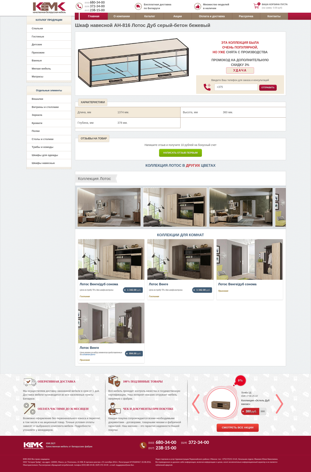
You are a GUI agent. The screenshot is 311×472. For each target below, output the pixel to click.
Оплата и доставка (212, 16)
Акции (177, 16)
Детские (37, 44)
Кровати (37, 123)
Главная (93, 16)
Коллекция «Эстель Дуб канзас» (255, 402)
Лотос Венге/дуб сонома (99, 284)
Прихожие (38, 52)
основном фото (88, 354)
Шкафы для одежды (45, 155)
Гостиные (38, 36)
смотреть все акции (237, 427)
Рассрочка (246, 16)
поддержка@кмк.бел (125, 465)
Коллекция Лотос (94, 178)
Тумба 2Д (246, 392)
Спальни (37, 28)
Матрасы (37, 76)
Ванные (37, 60)
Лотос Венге (158, 284)
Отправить (268, 87)
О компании (121, 16)
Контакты (273, 16)
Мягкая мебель (41, 68)
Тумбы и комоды (42, 147)
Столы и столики (43, 139)
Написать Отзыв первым (180, 152)
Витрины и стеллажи (45, 107)
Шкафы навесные (43, 163)
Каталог (149, 16)
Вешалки (37, 98)
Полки (36, 130)
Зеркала (37, 114)
